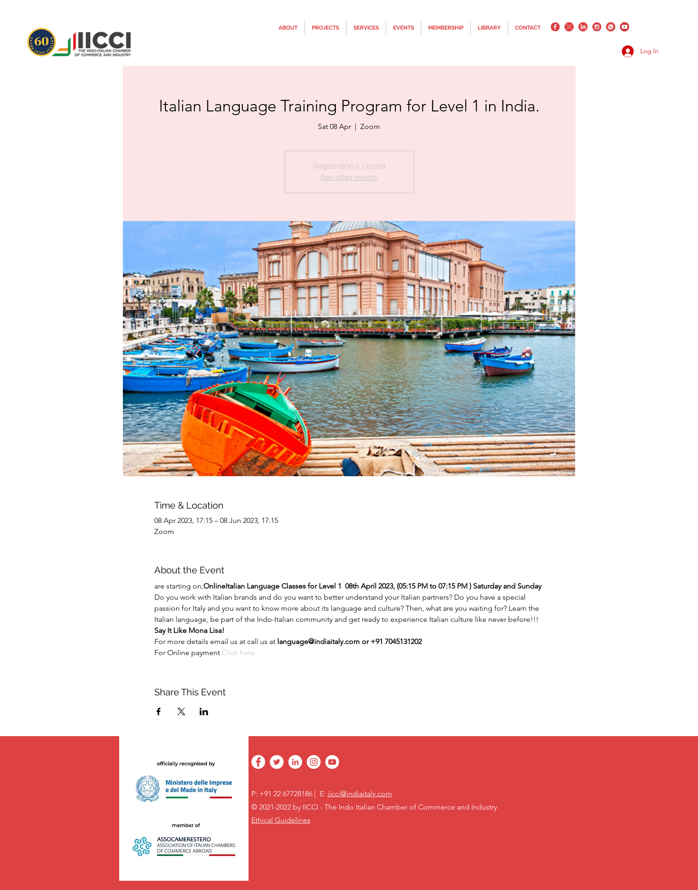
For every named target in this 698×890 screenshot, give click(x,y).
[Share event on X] (181, 711)
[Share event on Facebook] (158, 711)
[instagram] (596, 26)
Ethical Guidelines (280, 820)
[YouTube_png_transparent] (624, 26)
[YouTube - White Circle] (332, 762)
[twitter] (569, 26)
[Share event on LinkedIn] (204, 711)
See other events (349, 177)
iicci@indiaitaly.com (360, 793)
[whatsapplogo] (610, 26)
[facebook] (555, 26)
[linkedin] (583, 26)
